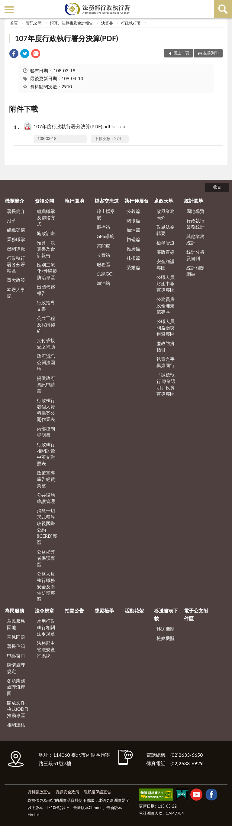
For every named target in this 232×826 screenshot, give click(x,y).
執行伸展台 (136, 201)
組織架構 (16, 230)
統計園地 (193, 201)
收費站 (103, 255)
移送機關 (165, 629)
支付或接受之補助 (46, 343)
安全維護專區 (165, 264)
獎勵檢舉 (104, 610)
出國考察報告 (46, 290)
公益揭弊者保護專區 (46, 558)
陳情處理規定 (16, 668)
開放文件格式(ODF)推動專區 (17, 709)
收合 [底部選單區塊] (217, 186)
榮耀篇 (133, 267)
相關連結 (16, 724)
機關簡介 (14, 201)
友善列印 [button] (211, 53)
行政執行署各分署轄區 (16, 264)
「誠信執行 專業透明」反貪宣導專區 (166, 384)
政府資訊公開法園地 (46, 362)
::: (6, 5)
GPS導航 (105, 236)
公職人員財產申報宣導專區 (165, 283)
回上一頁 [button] (181, 53)
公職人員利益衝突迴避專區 (165, 327)
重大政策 (16, 280)
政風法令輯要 (165, 230)
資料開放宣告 (39, 791)
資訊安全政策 (67, 791)
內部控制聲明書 (46, 432)
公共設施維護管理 (46, 498)
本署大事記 (16, 293)
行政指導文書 (46, 306)
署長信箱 (16, 646)
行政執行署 (131, 23)
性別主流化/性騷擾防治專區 (47, 271)
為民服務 (14, 610)
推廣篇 (133, 248)
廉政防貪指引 (165, 346)
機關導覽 (16, 248)
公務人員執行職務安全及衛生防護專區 (46, 586)
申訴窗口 (16, 655)
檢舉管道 (165, 242)
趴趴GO (105, 273)
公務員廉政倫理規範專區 (165, 305)
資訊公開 (34, 23)
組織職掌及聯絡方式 (46, 217)
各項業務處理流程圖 (16, 687)
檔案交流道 (107, 201)
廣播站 (103, 227)
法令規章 (44, 610)
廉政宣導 (165, 252)
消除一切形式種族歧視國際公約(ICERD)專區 (47, 526)
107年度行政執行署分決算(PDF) (66, 38)
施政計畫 (46, 233)
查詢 (223, 9)
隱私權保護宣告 (97, 791)
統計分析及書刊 (195, 255)
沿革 (11, 220)
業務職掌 (16, 239)
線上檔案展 (106, 214)
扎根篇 (133, 258)
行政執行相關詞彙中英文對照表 (46, 454)
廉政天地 (163, 201)
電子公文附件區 (196, 614)
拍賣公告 (74, 610)
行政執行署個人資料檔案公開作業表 (46, 409)
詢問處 (103, 245)
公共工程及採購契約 (46, 324)
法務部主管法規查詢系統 (46, 649)
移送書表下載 (166, 614)
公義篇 (133, 211)
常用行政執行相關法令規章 (46, 627)
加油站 (103, 283)
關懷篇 (133, 220)
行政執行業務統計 (195, 224)
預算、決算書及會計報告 (71, 23)
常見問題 (16, 636)
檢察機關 (165, 638)
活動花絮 (134, 610)
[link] (13, 54)
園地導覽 (195, 211)
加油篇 (133, 230)
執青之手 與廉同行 (165, 362)
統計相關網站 (195, 271)
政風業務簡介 (165, 214)
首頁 (14, 23)
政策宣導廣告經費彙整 (46, 479)
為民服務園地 (16, 624)
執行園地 (74, 201)
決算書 (107, 23)
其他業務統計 (195, 239)
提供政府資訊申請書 (46, 384)
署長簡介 (16, 211)
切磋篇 (133, 239)
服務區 (103, 264)
